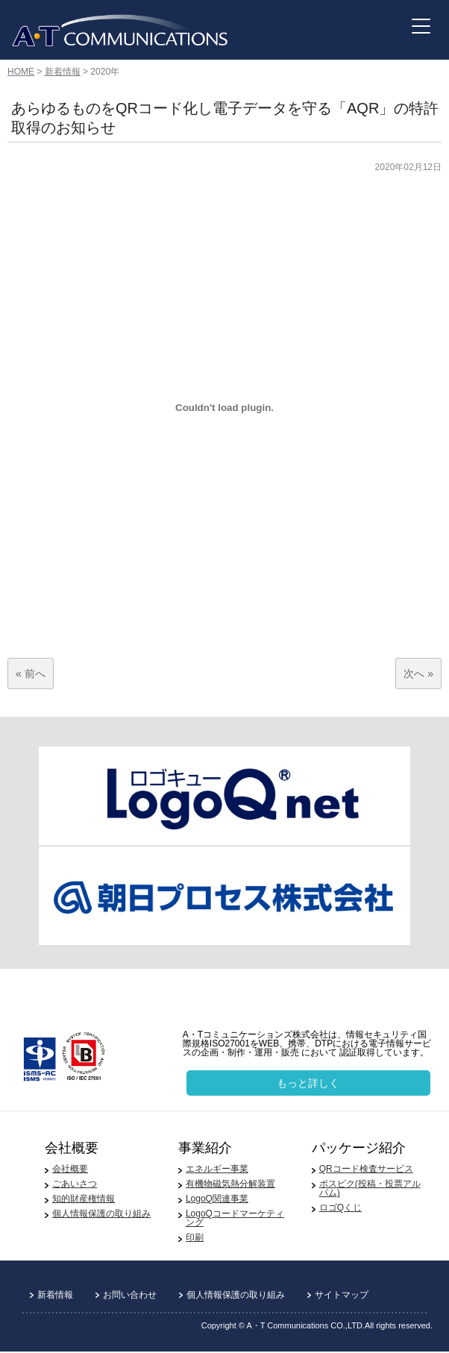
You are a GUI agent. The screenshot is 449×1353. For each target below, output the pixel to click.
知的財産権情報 (83, 1198)
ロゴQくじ (340, 1207)
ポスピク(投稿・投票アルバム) (370, 1188)
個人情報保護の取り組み (101, 1213)
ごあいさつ (74, 1183)
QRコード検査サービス (366, 1168)
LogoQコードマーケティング (235, 1218)
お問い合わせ (130, 1294)
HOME (20, 71)
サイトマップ (341, 1294)
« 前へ (30, 673)
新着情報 (63, 71)
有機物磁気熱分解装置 (230, 1183)
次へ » (418, 673)
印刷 (195, 1237)
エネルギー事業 (217, 1168)
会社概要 (70, 1168)
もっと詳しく (308, 1083)
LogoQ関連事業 (217, 1198)
